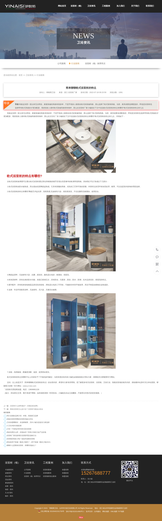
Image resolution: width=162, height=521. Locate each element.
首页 (21, 83)
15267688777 (157, 249)
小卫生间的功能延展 (14, 426)
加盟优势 (65, 470)
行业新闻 (75, 63)
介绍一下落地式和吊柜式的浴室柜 (19, 429)
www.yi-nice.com (29, 394)
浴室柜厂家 (54, 125)
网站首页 (62, 6)
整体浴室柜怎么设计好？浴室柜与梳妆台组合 (26, 417)
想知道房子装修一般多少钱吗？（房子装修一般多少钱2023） (29, 442)
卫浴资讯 (91, 6)
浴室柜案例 (47, 470)
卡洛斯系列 (9, 470)
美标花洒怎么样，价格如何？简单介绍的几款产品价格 (26, 432)
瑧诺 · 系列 (9, 489)
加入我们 (121, 6)
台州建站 (97, 511)
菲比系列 (8, 476)
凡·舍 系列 (9, 493)
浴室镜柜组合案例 (49, 476)
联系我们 (150, 6)
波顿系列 (8, 473)
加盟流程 (65, 476)
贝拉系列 (8, 479)
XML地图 (114, 511)
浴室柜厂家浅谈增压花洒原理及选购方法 (21, 435)
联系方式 (86, 462)
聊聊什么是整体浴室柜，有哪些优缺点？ (21, 445)
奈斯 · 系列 (9, 486)
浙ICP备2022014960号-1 (75, 511)
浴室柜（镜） (77, 6)
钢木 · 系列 (9, 496)
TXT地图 (121, 511)
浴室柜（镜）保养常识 (95, 63)
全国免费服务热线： (100, 472)
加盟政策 (65, 473)
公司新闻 (61, 63)
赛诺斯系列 (9, 483)
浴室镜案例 (47, 473)
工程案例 (106, 6)
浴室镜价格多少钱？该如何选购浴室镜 (21, 439)
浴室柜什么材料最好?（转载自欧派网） (24, 414)
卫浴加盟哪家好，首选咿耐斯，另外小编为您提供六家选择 (28, 422)
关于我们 (135, 6)
